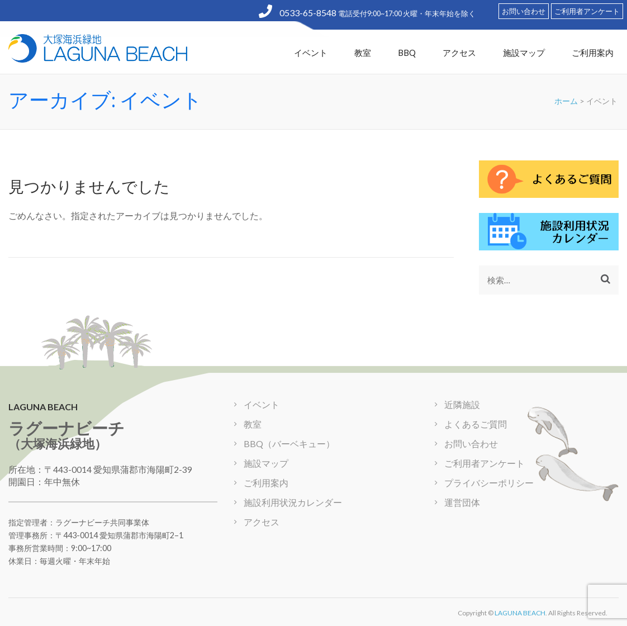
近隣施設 (462, 404)
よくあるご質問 (475, 424)
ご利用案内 (593, 53)
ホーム (566, 101)
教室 (362, 53)
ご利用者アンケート (587, 11)
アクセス (459, 53)
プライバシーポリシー (489, 482)
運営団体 (462, 502)
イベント (310, 53)
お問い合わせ (523, 11)
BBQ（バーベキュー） (289, 443)
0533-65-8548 (298, 12)
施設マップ (524, 53)
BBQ (407, 53)
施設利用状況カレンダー (293, 502)
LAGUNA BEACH (520, 613)
